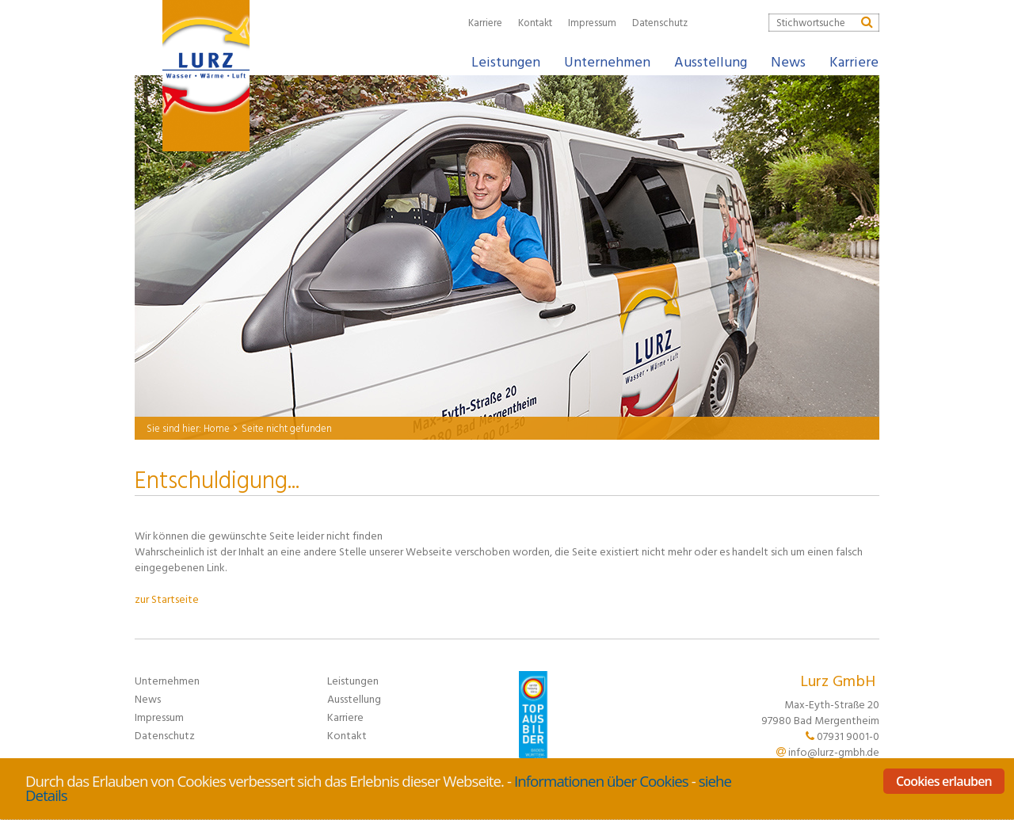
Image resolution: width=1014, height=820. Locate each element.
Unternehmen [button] (607, 61)
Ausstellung (710, 61)
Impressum (592, 22)
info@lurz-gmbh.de (833, 751)
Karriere (485, 22)
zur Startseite (167, 598)
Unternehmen (167, 680)
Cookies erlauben (944, 781)
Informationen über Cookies (601, 781)
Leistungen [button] (505, 61)
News (788, 61)
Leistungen (353, 680)
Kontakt (535, 22)
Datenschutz (660, 22)
